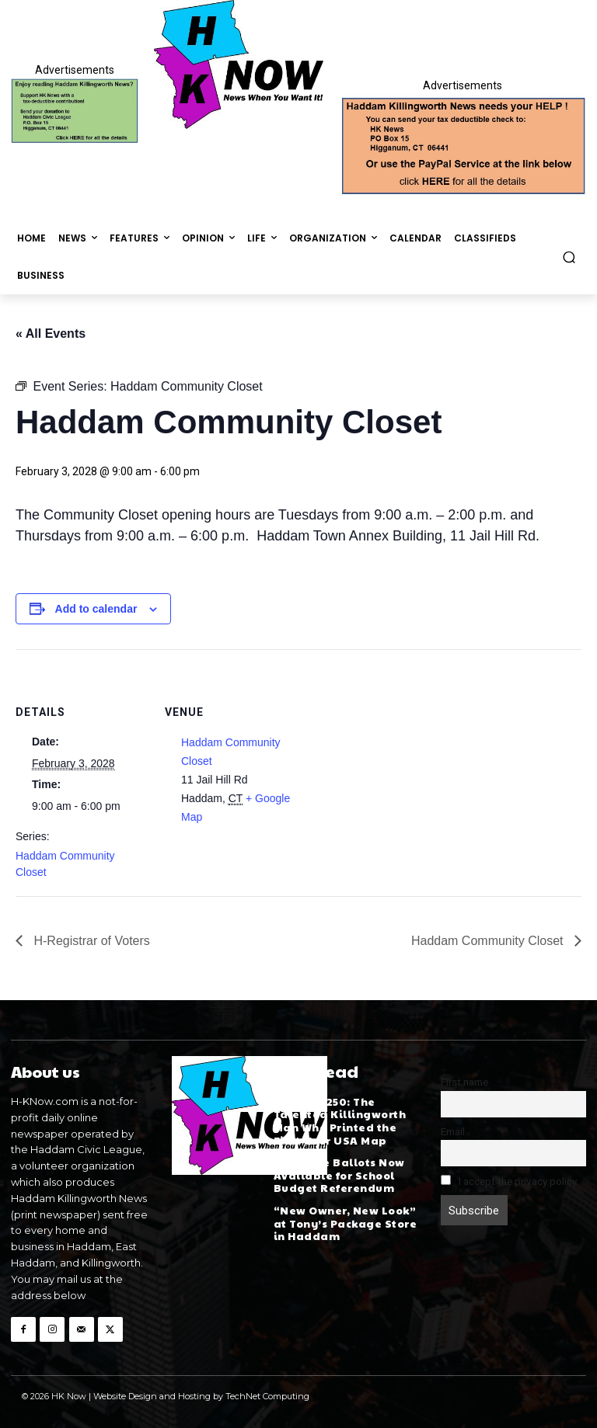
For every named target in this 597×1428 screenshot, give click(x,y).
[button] (569, 256)
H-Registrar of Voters (90, 940)
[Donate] (74, 111)
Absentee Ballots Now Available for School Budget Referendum (337, 1172)
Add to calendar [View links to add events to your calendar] (96, 609)
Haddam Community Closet (489, 940)
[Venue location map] (396, 757)
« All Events (51, 333)
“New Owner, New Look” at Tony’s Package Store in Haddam (344, 1218)
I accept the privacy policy (509, 1181)
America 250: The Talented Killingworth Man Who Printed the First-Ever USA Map (339, 1119)
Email (453, 1131)
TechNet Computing (267, 1395)
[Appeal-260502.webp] (462, 144)
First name (464, 1081)
